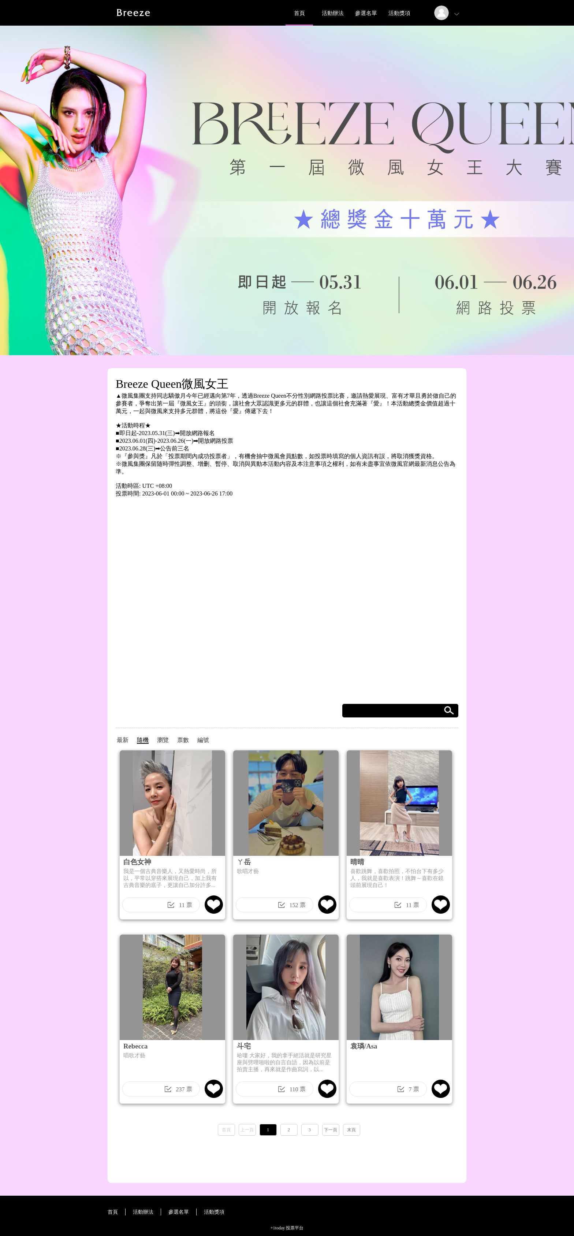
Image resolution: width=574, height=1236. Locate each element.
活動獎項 (399, 13)
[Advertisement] (287, 1156)
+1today (278, 1228)
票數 (183, 740)
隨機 (143, 740)
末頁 (351, 1129)
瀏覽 (163, 740)
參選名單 (366, 13)
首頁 (299, 13)
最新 (122, 740)
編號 (203, 740)
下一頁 (330, 1129)
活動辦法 (333, 13)
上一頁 (247, 1129)
